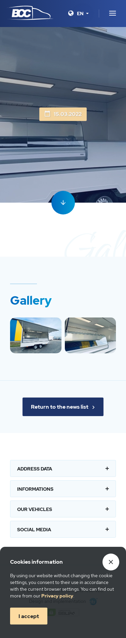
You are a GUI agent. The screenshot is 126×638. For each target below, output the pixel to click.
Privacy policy (57, 596)
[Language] (83, 13)
